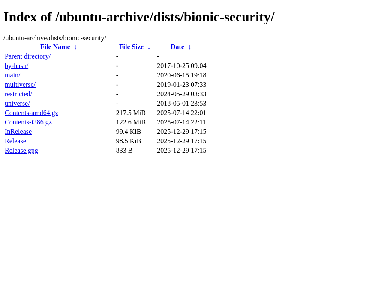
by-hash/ (16, 65)
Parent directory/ (28, 56)
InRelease (18, 131)
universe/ (17, 103)
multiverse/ (20, 84)
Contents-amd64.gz (31, 112)
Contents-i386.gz (28, 122)
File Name (55, 46)
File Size (131, 46)
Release (15, 141)
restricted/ (18, 94)
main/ (12, 75)
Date (177, 46)
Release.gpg (21, 150)
